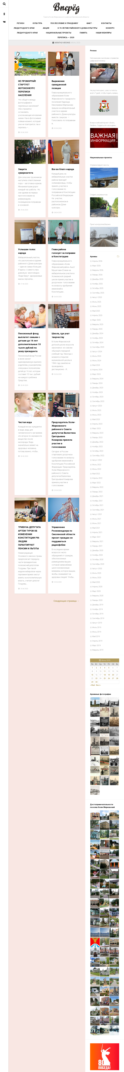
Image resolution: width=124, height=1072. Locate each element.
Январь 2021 (97, 535)
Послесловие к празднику (49, 25)
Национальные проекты (95, 32)
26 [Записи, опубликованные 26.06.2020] (109, 667)
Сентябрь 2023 (98, 390)
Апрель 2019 (97, 630)
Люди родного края (96, 25)
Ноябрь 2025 (97, 273)
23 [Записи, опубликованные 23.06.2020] (96, 667)
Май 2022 (96, 462)
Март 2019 (96, 634)
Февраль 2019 (97, 639)
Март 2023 (96, 417)
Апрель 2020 (97, 575)
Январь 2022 (97, 481)
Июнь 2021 (96, 512)
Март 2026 (96, 254)
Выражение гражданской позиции (60, 88)
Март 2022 (96, 471)
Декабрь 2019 (97, 593)
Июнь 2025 (96, 295)
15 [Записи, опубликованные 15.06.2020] (92, 664)
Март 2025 (96, 309)
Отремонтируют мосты (99, 161)
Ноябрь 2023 (97, 381)
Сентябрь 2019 (98, 607)
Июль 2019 (96, 616)
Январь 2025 (97, 318)
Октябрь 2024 (97, 331)
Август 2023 (97, 395)
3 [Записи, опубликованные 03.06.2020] (100, 657)
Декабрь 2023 (97, 376)
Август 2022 (97, 449)
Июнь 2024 (96, 349)
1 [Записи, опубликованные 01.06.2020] (92, 657)
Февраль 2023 (97, 422)
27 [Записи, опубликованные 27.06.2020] (113, 667)
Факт (67, 25)
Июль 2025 (96, 291)
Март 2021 (96, 526)
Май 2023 (96, 408)
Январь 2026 (97, 264)
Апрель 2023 (97, 413)
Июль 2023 (96, 399)
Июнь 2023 (96, 404)
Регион (18, 25)
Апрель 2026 (97, 250)
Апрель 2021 (97, 521)
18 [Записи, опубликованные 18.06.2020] (105, 664)
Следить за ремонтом (98, 189)
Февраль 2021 (97, 530)
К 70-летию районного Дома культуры (29, 32)
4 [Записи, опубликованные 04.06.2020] (104, 657)
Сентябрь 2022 (98, 444)
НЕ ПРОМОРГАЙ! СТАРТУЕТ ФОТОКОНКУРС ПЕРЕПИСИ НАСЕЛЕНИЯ (28, 92)
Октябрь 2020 (97, 548)
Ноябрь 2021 (97, 490)
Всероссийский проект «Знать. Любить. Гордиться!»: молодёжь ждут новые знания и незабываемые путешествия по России (104, 123)
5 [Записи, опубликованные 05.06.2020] (108, 657)
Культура (29, 25)
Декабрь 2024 (97, 322)
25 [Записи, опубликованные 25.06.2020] (105, 667)
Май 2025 (96, 300)
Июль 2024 (96, 345)
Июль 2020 (96, 562)
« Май (92, 674)
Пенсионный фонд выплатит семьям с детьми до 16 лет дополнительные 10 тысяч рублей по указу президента (30, 355)
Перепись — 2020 (75, 40)
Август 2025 (97, 286)
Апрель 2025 (97, 304)
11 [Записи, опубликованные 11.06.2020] (105, 660)
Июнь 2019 (96, 621)
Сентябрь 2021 (98, 499)
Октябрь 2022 (97, 440)
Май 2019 (96, 625)
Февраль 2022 (97, 476)
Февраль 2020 (97, 584)
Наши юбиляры (57, 40)
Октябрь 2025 (97, 277)
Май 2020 (96, 571)
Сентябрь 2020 (98, 553)
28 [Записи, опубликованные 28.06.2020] (117, 667)
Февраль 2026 (97, 259)
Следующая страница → (66, 626)
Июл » (98, 674)
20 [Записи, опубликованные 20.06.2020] (113, 664)
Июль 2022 (96, 453)
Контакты (78, 25)
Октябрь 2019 (97, 603)
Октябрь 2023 (97, 386)
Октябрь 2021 (97, 494)
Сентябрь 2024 (98, 336)
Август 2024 (97, 340)
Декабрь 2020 (97, 539)
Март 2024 (96, 363)
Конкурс (55, 32)
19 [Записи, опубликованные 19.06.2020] (109, 664)
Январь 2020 (97, 589)
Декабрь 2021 (97, 485)
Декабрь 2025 (97, 268)
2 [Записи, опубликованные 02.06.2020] (96, 657)
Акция (111, 25)
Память (113, 32)
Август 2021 (97, 503)
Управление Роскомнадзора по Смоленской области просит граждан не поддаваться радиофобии (63, 559)
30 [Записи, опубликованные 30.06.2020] (96, 671)
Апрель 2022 (97, 467)
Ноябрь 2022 (97, 435)
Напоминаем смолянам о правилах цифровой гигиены (104, 63)
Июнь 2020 (96, 566)
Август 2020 (97, 557)
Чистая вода (25, 436)
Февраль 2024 (97, 367)
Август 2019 (97, 612)
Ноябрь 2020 (97, 544)
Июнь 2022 (96, 458)
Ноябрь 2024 (97, 327)
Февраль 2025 (97, 313)
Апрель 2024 (97, 358)
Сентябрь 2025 (98, 282)
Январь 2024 (97, 372)
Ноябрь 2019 (97, 598)
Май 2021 (96, 517)
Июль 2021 (96, 508)
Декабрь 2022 (97, 431)
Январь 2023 (97, 426)
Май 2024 (96, 354)
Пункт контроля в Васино (100, 216)
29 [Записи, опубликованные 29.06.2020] (92, 671)
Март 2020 (96, 580)
